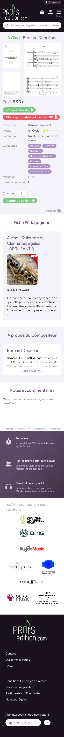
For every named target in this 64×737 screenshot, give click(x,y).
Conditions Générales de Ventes (25, 681)
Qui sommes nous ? (17, 660)
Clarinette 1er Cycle (39, 171)
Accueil (9, 428)
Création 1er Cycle (39, 166)
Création (34, 161)
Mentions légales (16, 699)
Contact (10, 653)
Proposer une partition (19, 687)
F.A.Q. (9, 666)
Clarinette (49, 145)
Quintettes (35, 151)
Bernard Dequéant (39, 125)
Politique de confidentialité (22, 693)
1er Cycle (34, 145)
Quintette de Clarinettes (42, 156)
